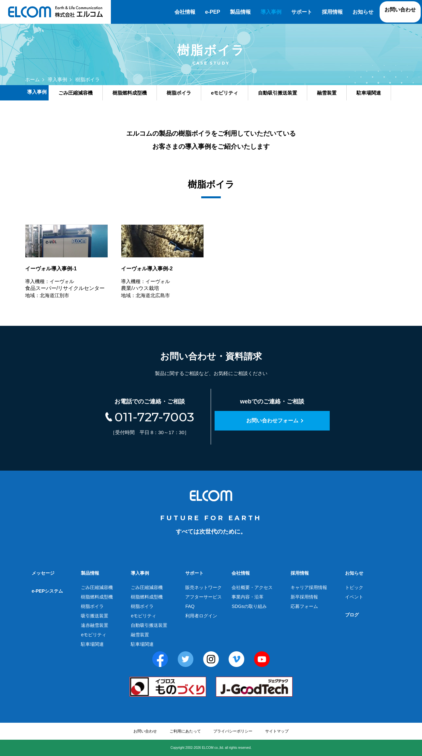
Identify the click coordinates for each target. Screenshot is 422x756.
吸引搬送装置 (94, 615)
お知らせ (363, 12)
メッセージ (43, 573)
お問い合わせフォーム (272, 420)
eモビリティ (93, 634)
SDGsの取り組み (249, 606)
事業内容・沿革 (248, 596)
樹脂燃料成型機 (97, 596)
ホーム (32, 79)
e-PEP (212, 12)
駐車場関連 (92, 644)
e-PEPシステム (47, 591)
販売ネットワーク (203, 587)
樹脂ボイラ (92, 606)
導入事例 (271, 12)
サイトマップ (277, 731)
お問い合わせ (400, 9)
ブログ (352, 614)
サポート (301, 12)
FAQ (189, 606)
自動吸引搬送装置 (149, 625)
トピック (354, 587)
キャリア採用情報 (309, 587)
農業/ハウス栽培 (162, 262)
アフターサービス (203, 596)
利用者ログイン (201, 615)
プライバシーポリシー (232, 731)
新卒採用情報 (304, 596)
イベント (354, 596)
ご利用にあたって (185, 731)
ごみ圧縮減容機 (97, 587)
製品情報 (240, 12)
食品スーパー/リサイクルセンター (66, 262)
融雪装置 (140, 634)
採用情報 (332, 12)
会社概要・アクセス (252, 587)
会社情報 (184, 12)
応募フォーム (304, 606)
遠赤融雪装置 (94, 625)
